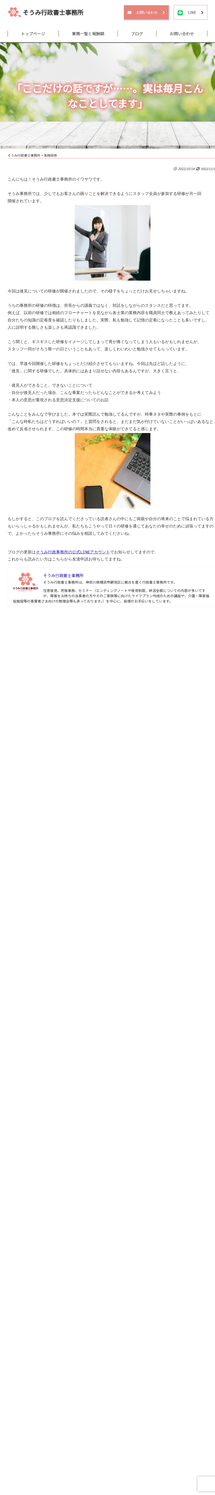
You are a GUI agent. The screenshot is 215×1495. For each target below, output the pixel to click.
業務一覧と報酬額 (88, 33)
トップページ (33, 33)
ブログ (137, 33)
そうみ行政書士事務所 (53, 12)
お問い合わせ (182, 33)
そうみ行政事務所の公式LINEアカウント (73, 552)
